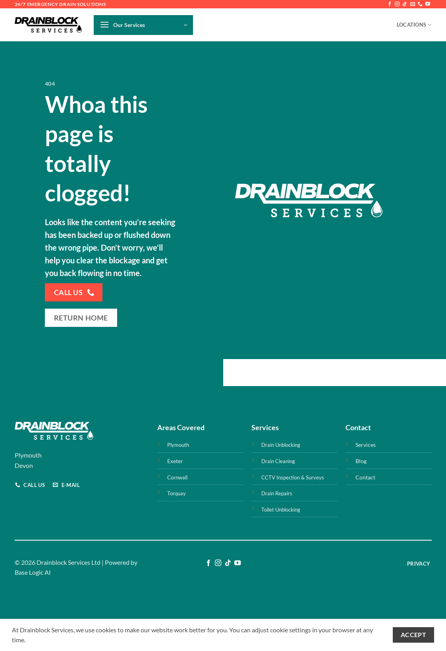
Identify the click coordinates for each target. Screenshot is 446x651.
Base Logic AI (33, 572)
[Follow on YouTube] (427, 4)
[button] (143, 25)
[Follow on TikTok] (404, 4)
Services (365, 444)
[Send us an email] (412, 4)
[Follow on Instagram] (397, 4)
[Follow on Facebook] (389, 4)
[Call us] (420, 4)
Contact (365, 477)
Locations (414, 25)
